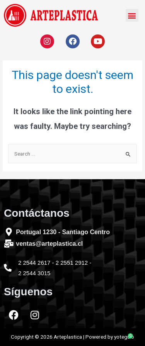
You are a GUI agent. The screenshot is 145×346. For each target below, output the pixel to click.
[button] (132, 15)
